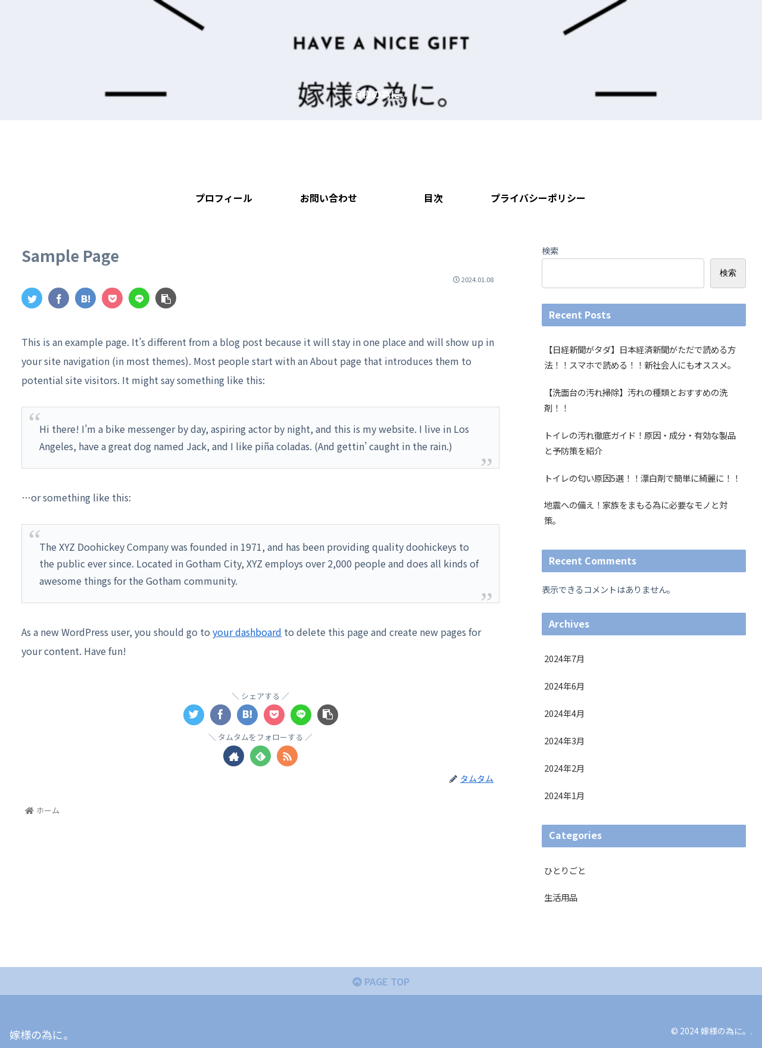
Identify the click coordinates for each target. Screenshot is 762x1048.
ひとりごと (565, 870)
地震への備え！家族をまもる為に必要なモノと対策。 (635, 512)
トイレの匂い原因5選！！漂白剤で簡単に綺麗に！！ (642, 478)
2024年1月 (564, 795)
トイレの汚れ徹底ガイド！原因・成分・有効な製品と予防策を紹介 (640, 443)
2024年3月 (564, 740)
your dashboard (247, 632)
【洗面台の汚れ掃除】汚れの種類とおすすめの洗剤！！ (635, 400)
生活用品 (560, 897)
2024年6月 (564, 685)
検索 (550, 250)
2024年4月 (564, 713)
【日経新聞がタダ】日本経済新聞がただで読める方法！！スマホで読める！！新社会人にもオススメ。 (640, 357)
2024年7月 (564, 658)
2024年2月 (564, 768)
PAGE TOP (381, 981)
